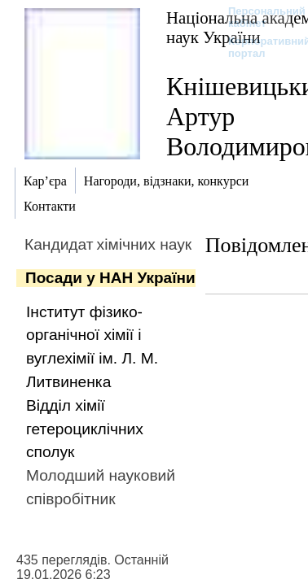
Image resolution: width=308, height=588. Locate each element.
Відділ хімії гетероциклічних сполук (84, 429)
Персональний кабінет (258, 17)
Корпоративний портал (258, 47)
